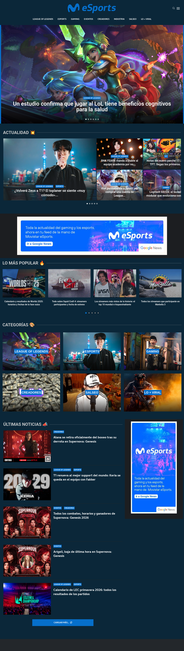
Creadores (103, 19)
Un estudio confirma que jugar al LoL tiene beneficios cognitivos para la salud (92, 107)
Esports (62, 19)
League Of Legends (43, 19)
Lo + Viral (146, 19)
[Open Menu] (178, 8)
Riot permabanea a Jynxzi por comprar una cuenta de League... (119, 192)
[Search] (173, 8)
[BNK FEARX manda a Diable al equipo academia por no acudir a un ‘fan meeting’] (120, 153)
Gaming (75, 19)
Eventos (88, 19)
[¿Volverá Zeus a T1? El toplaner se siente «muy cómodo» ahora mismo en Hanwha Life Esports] (49, 169)
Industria (119, 19)
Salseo (132, 19)
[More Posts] (62, 622)
